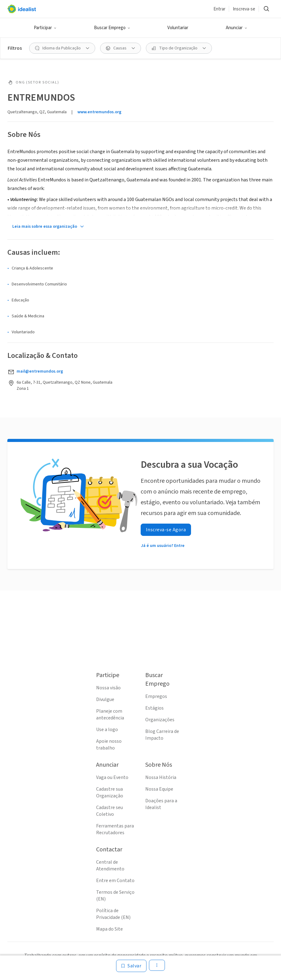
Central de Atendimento (110, 865)
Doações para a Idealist (161, 804)
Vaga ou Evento (112, 777)
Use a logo (107, 729)
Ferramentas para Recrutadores (115, 829)
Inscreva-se (244, 9)
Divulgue (105, 699)
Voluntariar (177, 28)
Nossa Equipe (159, 789)
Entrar (219, 9)
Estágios (154, 708)
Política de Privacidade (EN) (113, 914)
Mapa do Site (109, 929)
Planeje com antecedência (110, 714)
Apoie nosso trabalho (109, 744)
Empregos (156, 696)
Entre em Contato (115, 880)
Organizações (159, 719)
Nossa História (160, 777)
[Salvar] (131, 966)
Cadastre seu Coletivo (109, 811)
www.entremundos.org (99, 112)
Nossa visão (108, 687)
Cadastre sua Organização (109, 792)
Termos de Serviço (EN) (115, 895)
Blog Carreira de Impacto (162, 735)
